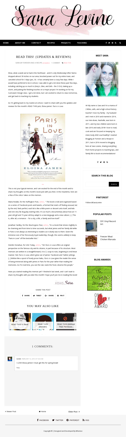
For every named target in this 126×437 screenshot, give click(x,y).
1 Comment (55, 63)
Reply (18, 368)
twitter (57, 420)
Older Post (74, 411)
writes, (42, 202)
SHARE (26, 296)
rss (86, 420)
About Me (20, 43)
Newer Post (10, 411)
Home (6, 43)
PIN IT (60, 296)
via (43, 184)
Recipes (51, 43)
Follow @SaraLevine (94, 202)
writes (45, 225)
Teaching (82, 43)
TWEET (37, 296)
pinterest (72, 420)
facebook (43, 420)
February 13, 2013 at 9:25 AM (32, 359)
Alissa (18, 359)
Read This (67, 63)
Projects (66, 43)
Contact (36, 43)
